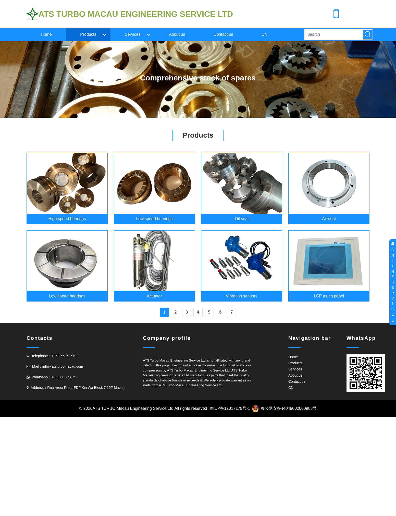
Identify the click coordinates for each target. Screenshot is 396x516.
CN (264, 34)
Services (132, 34)
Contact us (223, 34)
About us (177, 34)
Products (88, 34)
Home (46, 34)
